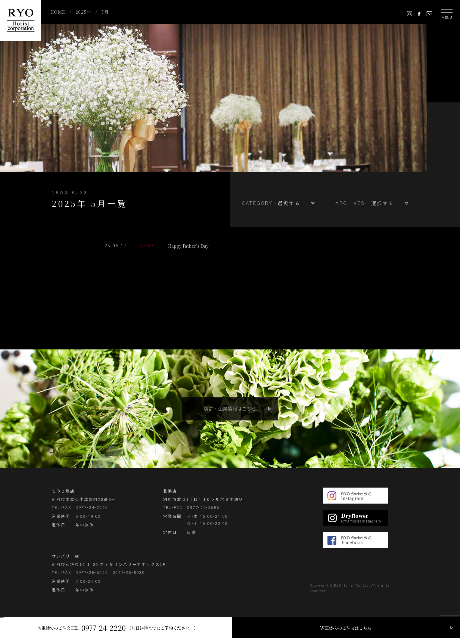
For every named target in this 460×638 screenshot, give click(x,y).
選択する (289, 203)
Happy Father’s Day (157, 246)
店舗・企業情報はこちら (230, 408)
